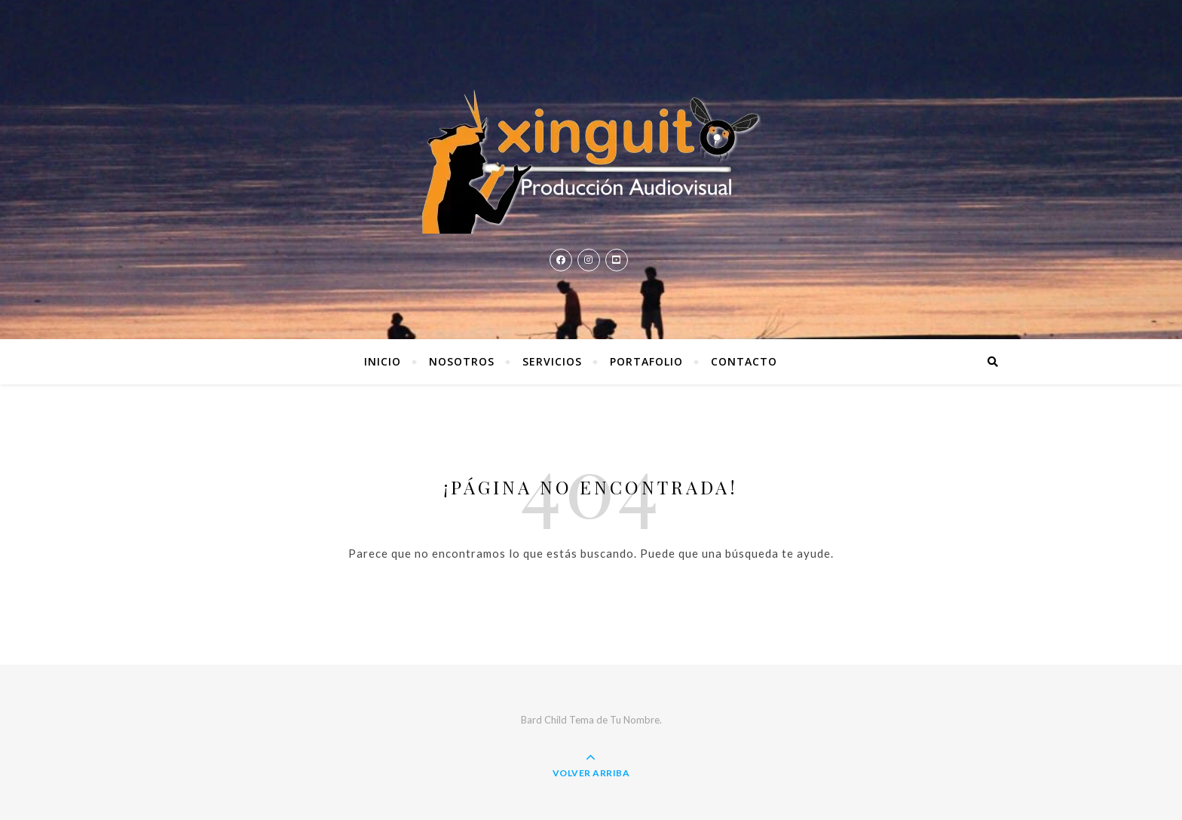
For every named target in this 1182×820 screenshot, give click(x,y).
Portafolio (646, 361)
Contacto (744, 361)
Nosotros (462, 361)
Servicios (552, 361)
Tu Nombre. (636, 720)
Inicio (382, 361)
